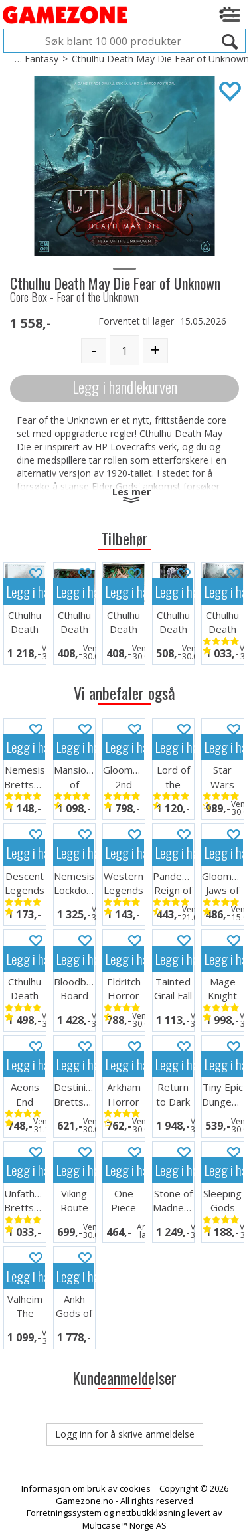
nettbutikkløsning (150, 1513)
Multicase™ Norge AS (124, 1525)
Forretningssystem (64, 1513)
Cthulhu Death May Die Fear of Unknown (160, 58)
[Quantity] (124, 350)
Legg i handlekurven (124, 386)
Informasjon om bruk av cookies (86, 1488)
